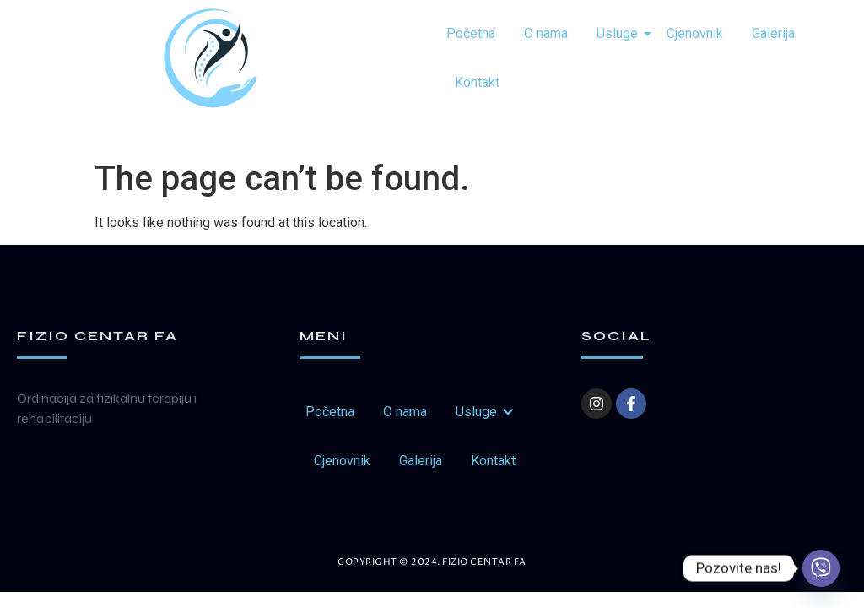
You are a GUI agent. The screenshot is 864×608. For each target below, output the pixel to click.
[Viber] (821, 568)
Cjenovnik (695, 33)
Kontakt (477, 82)
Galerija (773, 33)
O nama (546, 33)
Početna (470, 33)
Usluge (620, 33)
